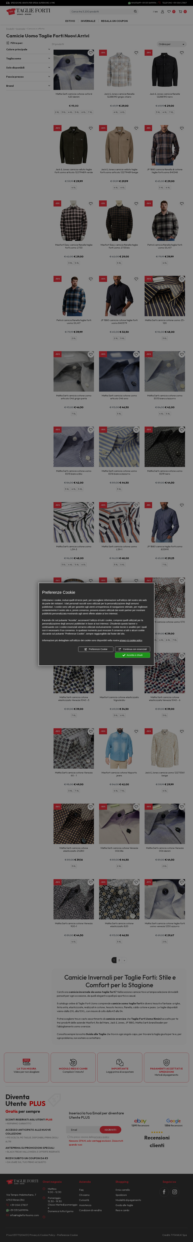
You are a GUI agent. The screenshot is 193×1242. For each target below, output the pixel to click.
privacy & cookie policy (131, 640)
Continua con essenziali (132, 649)
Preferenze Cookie (95, 649)
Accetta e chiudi (133, 655)
